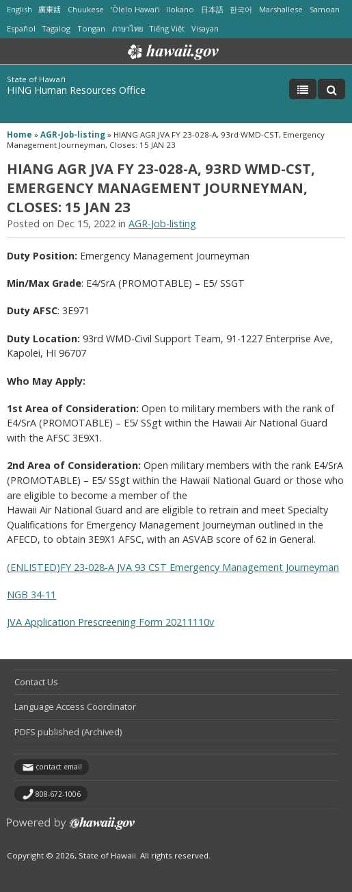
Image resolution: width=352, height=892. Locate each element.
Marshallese (281, 9)
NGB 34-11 (31, 594)
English (19, 9)
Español (21, 28)
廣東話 (49, 9)
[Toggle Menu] (302, 89)
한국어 (241, 9)
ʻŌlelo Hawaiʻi (135, 9)
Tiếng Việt (167, 28)
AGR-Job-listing (72, 134)
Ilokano (180, 9)
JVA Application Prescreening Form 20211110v (110, 621)
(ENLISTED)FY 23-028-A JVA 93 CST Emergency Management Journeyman (173, 567)
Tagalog (56, 28)
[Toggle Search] (331, 89)
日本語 (212, 9)
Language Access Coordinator (75, 706)
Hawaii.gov (171, 52)
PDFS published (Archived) (68, 732)
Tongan (91, 28)
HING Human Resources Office (76, 90)
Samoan (325, 9)
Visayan (205, 28)
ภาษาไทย (127, 28)
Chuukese (86, 9)
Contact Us (36, 682)
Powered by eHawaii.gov (71, 828)
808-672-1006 (58, 794)
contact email (59, 767)
